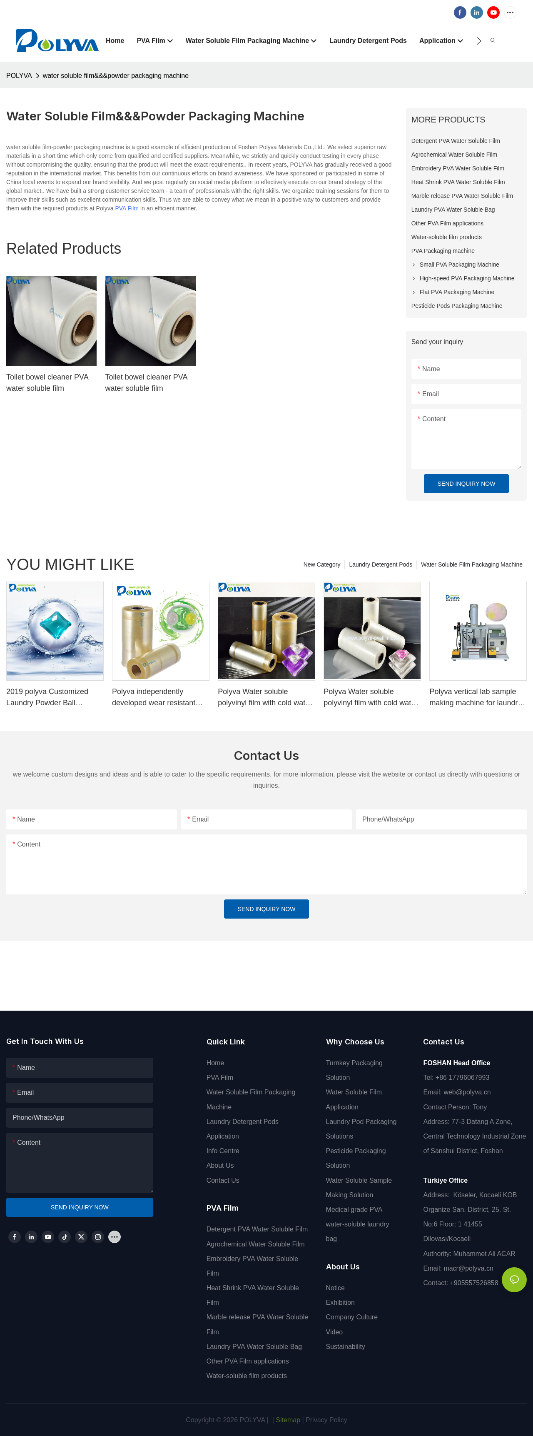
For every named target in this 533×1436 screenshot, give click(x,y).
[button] (479, 41)
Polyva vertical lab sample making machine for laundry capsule (475, 698)
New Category (322, 564)
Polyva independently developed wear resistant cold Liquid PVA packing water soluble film (153, 698)
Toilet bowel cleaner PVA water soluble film (47, 382)
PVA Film (127, 208)
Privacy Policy (326, 1420)
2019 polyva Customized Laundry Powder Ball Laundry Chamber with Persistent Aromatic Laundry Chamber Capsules (53, 698)
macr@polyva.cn (469, 1268)
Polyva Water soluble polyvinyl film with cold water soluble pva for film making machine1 (371, 698)
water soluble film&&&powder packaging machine (116, 75)
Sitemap (287, 1420)
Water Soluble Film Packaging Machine (472, 564)
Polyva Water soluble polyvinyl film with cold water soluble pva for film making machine (265, 698)
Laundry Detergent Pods (380, 564)
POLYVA (19, 75)
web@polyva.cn (467, 1092)
